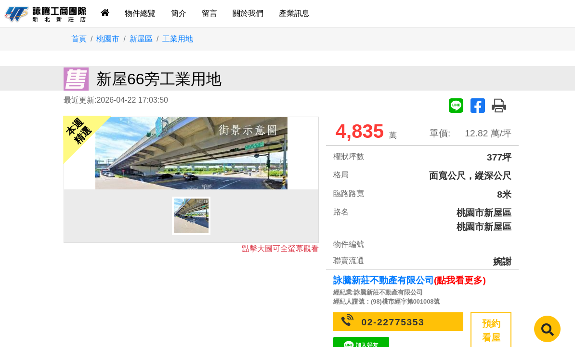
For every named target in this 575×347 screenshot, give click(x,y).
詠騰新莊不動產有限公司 (383, 280)
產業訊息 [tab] (294, 13)
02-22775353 (393, 322)
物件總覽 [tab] (140, 13)
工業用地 (177, 39)
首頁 (79, 39)
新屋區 (141, 39)
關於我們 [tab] (248, 13)
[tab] (105, 13)
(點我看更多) (460, 280)
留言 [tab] (209, 13)
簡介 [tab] (178, 13)
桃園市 (107, 39)
